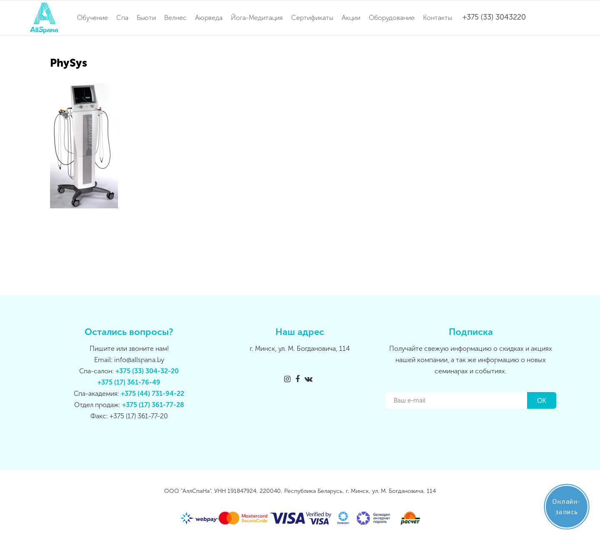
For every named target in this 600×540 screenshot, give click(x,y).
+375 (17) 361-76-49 (129, 382)
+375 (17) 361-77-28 (153, 405)
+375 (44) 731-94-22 (152, 394)
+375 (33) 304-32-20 (147, 371)
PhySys (68, 63)
